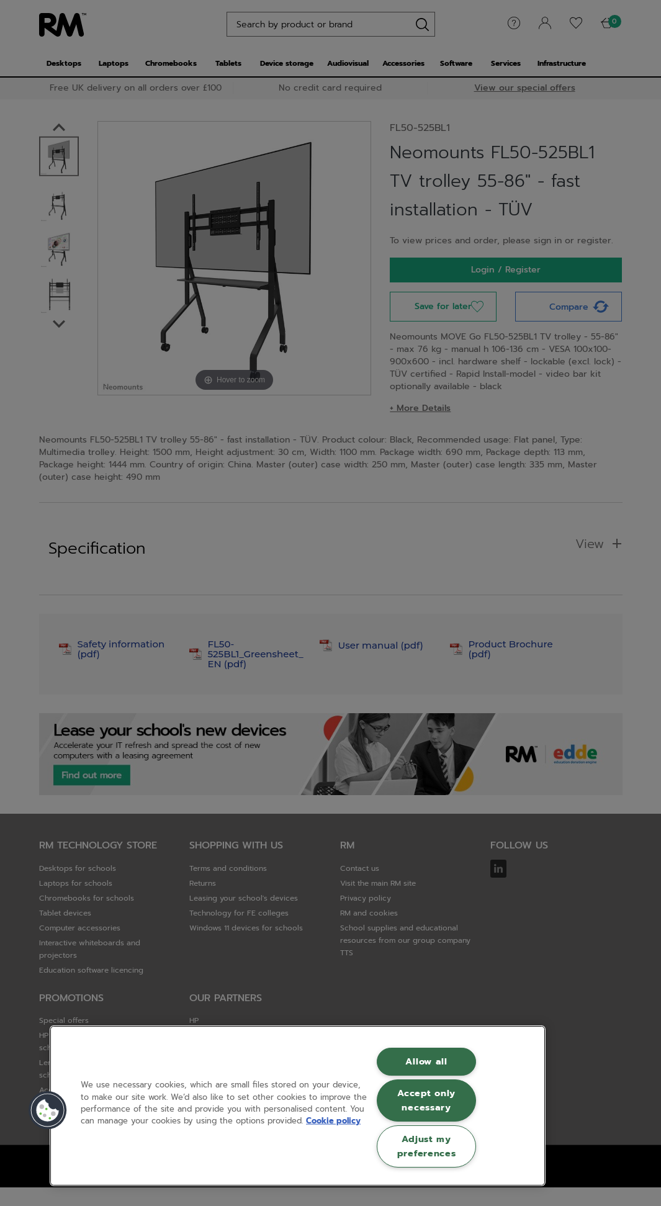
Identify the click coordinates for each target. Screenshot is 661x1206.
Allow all (426, 1061)
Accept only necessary (426, 1100)
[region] (298, 1105)
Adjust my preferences (426, 1146)
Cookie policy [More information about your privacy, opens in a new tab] (333, 1121)
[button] (48, 1110)
